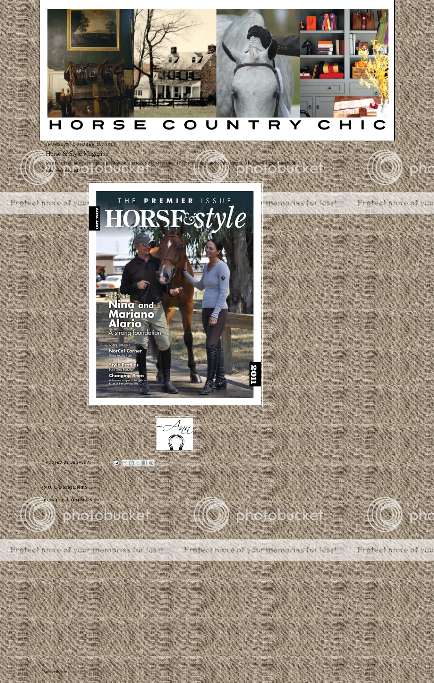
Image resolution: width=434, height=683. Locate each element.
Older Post (294, 658)
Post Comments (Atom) (89, 671)
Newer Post (54, 658)
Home (174, 658)
